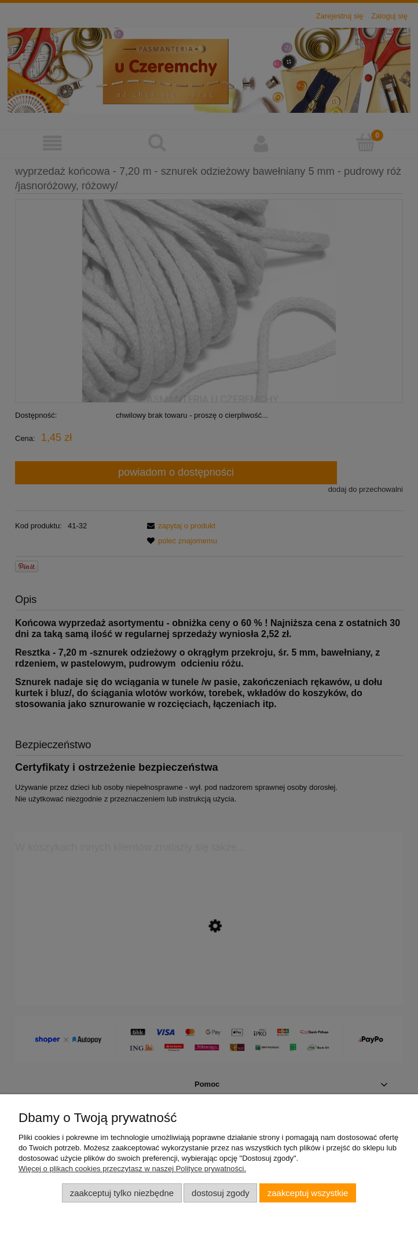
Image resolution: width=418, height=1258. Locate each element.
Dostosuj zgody (221, 1193)
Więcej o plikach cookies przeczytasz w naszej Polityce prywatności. (132, 1168)
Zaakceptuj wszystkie (307, 1193)
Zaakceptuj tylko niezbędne (122, 1193)
